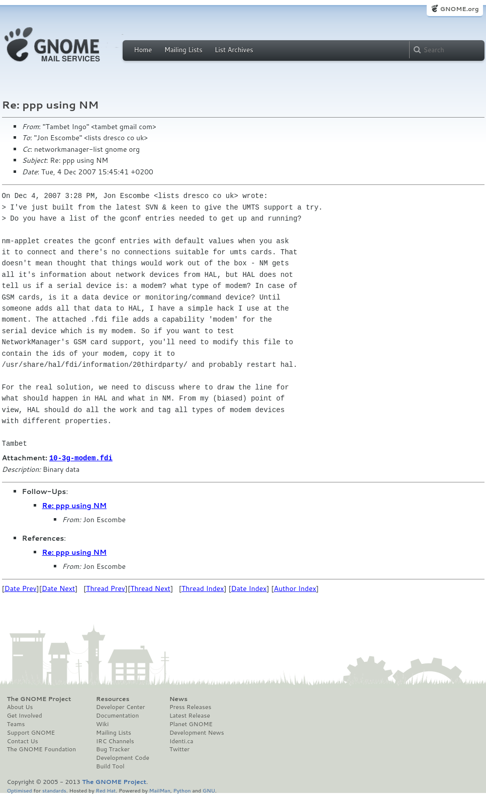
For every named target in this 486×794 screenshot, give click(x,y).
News (178, 698)
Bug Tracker (113, 749)
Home (143, 49)
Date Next (58, 588)
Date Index (249, 588)
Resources (112, 698)
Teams (16, 724)
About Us (20, 707)
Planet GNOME (191, 724)
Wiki (102, 724)
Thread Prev (105, 588)
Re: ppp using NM (74, 505)
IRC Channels (115, 741)
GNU (209, 789)
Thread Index (202, 588)
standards (54, 789)
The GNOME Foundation (41, 749)
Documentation (117, 715)
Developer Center (120, 707)
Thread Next (150, 588)
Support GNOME (31, 732)
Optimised (19, 789)
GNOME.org (459, 9)
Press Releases (190, 707)
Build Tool (110, 766)
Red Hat (105, 789)
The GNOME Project (39, 698)
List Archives (234, 49)
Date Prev (21, 588)
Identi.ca (181, 741)
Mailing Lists (183, 49)
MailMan (159, 789)
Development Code (122, 757)
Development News (196, 732)
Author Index (295, 588)
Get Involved (24, 715)
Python (182, 789)
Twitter (179, 749)
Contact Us (22, 741)
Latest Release (189, 715)
